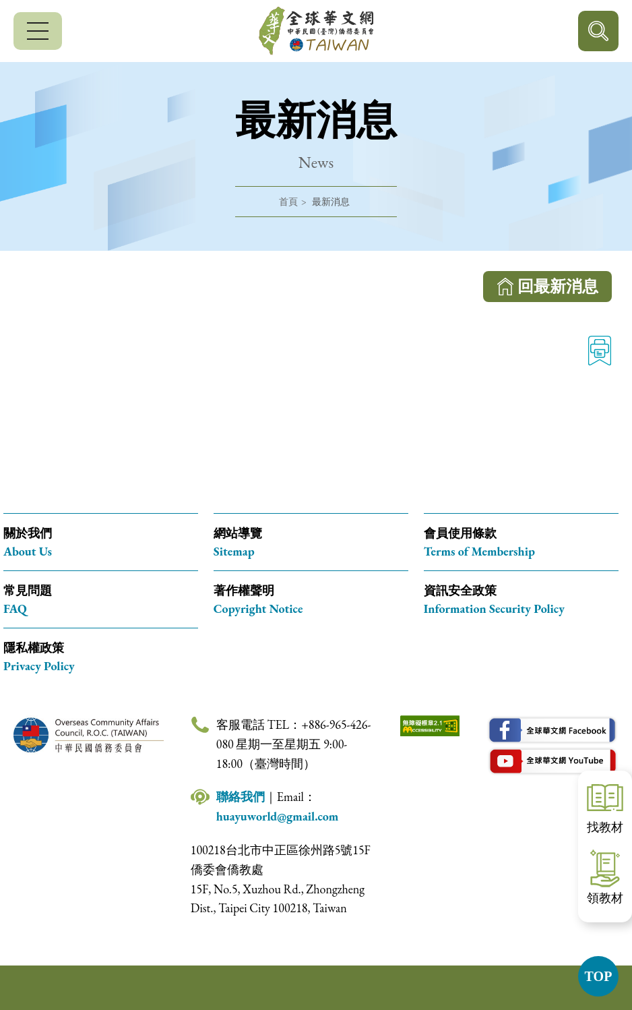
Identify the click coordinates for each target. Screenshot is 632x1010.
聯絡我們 (240, 796)
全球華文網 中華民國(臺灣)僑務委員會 (316, 31)
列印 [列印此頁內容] (600, 350)
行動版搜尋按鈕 (598, 31)
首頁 (288, 202)
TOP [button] (598, 976)
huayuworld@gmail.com (277, 816)
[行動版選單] (37, 31)
